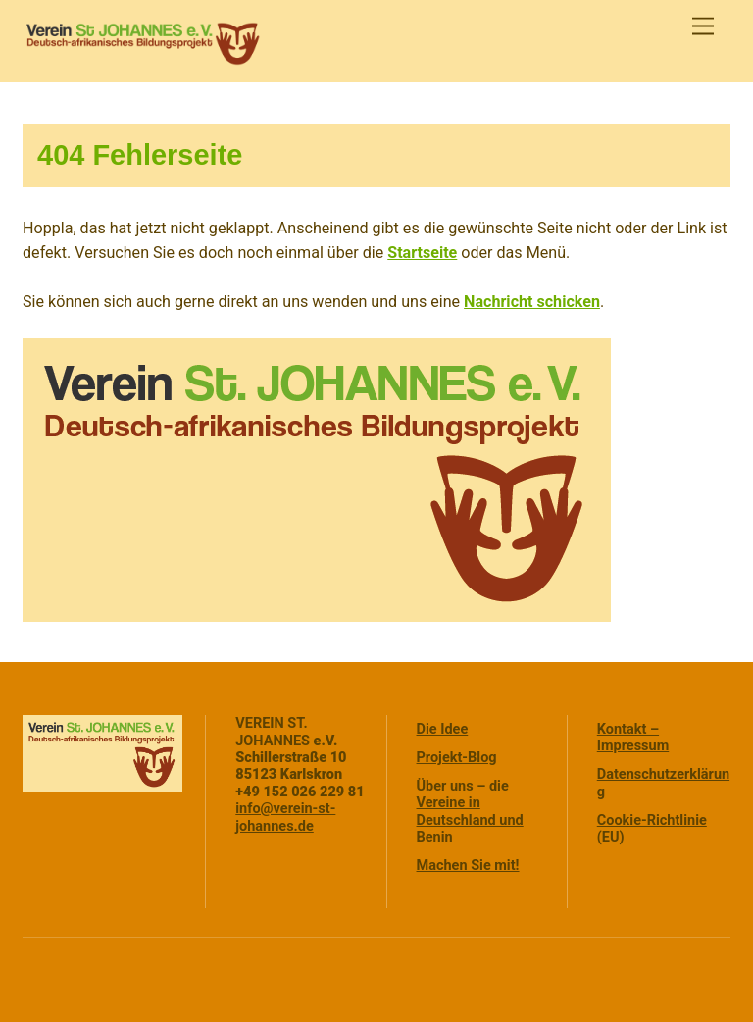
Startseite (422, 252)
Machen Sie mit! (468, 865)
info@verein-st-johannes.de (285, 817)
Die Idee (443, 729)
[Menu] (703, 27)
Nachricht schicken (532, 301)
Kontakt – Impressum (633, 737)
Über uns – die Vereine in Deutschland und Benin (470, 811)
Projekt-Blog (457, 757)
